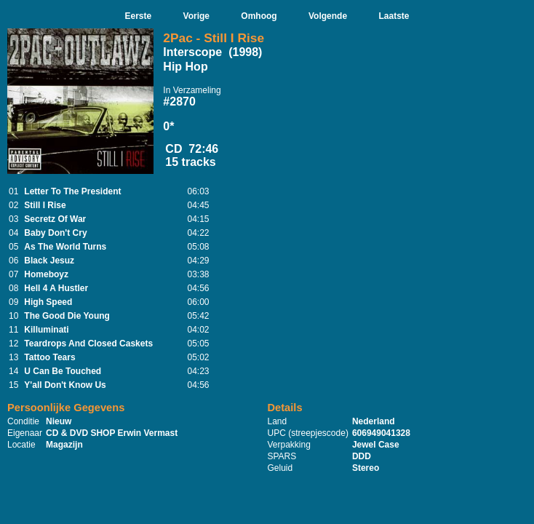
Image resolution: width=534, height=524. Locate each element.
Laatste (393, 16)
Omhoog (258, 16)
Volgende (327, 16)
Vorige (196, 16)
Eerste (137, 16)
